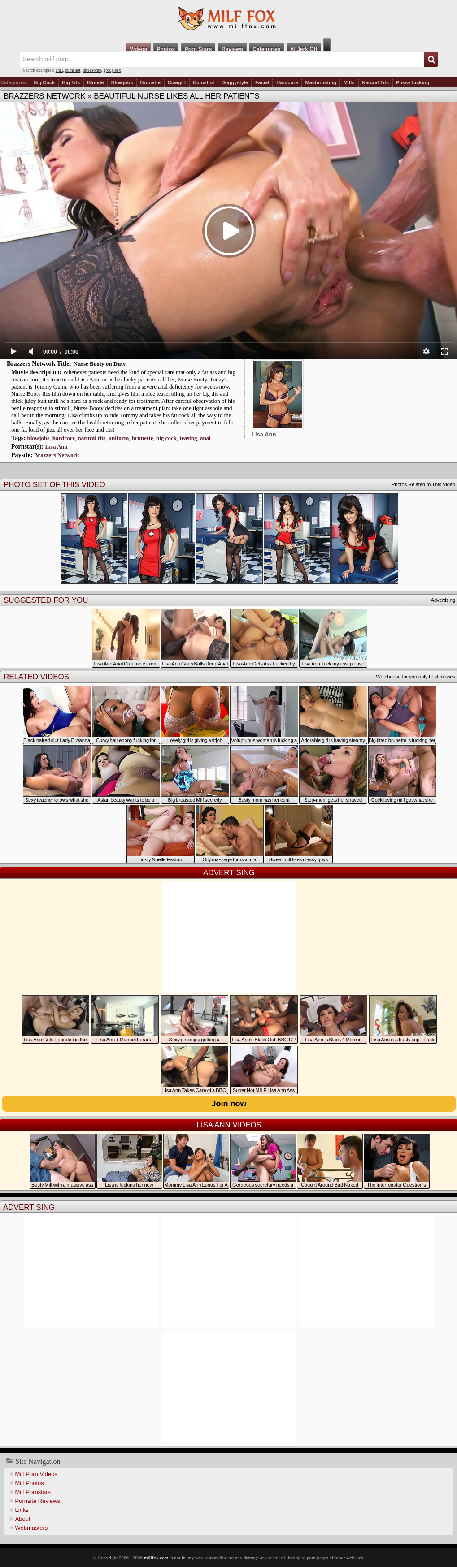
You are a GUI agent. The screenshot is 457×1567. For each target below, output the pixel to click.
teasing (188, 438)
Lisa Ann (56, 446)
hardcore (63, 438)
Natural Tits (375, 82)
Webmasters (31, 1527)
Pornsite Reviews (37, 1501)
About (22, 1518)
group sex (112, 70)
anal (59, 70)
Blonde (95, 82)
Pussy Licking (412, 82)
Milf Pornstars (33, 1492)
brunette (142, 438)
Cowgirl (177, 82)
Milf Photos (29, 1483)
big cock (166, 438)
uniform (119, 438)
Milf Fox (228, 19)
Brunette (150, 82)
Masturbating (320, 82)
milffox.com (156, 1557)
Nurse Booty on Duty (100, 363)
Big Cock (44, 82)
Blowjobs (122, 82)
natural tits (92, 438)
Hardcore (287, 82)
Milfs (349, 82)
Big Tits (71, 82)
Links (22, 1510)
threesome (92, 70)
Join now (229, 1103)
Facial (262, 82)
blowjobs (38, 438)
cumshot (72, 70)
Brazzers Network (44, 96)
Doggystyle (235, 82)
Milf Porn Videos (36, 1474)
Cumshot (203, 82)
